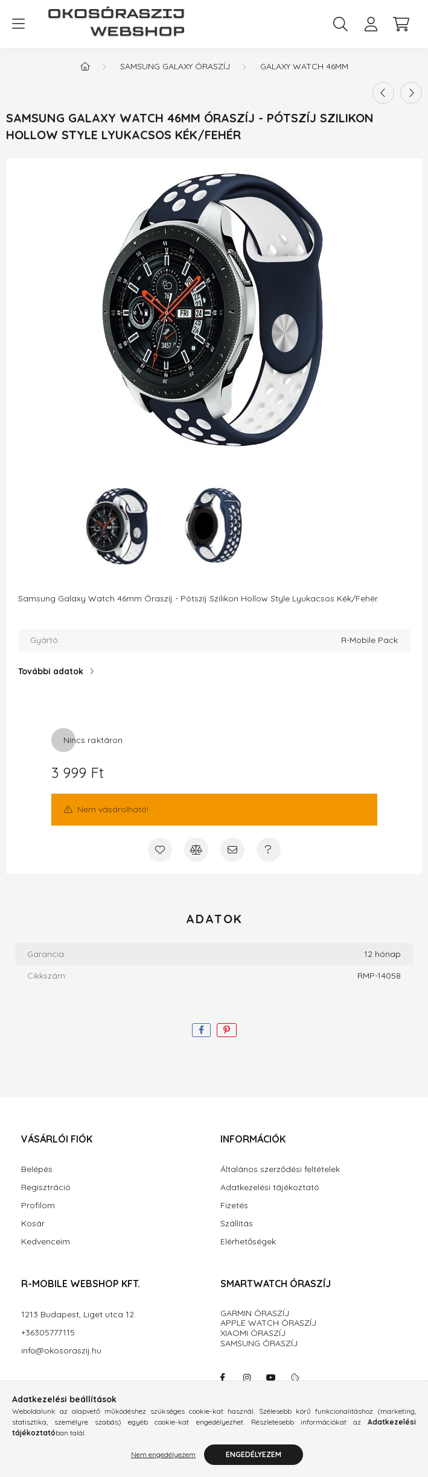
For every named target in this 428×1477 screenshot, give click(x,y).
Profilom (38, 1205)
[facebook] (201, 1030)
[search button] (340, 24)
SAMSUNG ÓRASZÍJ (259, 1343)
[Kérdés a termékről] (269, 850)
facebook (223, 1378)
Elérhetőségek (248, 1242)
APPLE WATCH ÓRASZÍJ (268, 1322)
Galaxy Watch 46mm (304, 66)
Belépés (37, 1169)
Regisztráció (46, 1187)
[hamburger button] (18, 24)
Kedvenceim (45, 1242)
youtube (271, 1378)
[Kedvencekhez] (160, 850)
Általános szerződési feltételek (280, 1169)
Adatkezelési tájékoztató (269, 1187)
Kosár (33, 1223)
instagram (247, 1378)
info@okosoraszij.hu (61, 1351)
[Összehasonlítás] (196, 850)
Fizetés (234, 1205)
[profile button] (371, 24)
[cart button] (401, 24)
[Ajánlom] (232, 850)
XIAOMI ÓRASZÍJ (253, 1333)
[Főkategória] (85, 66)
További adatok (50, 671)
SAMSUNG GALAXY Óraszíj (175, 66)
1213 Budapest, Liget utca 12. (78, 1314)
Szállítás (236, 1223)
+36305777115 (48, 1333)
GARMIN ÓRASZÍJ (254, 1313)
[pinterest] (227, 1030)
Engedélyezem (253, 1458)
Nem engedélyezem (163, 1458)
